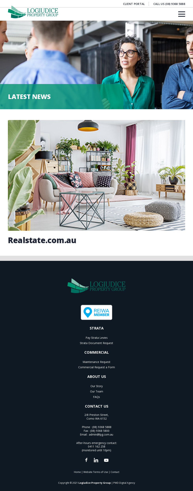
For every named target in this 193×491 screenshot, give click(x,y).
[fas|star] (86, 460)
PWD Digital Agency (124, 483)
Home (77, 472)
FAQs (96, 397)
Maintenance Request (96, 362)
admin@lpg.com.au (101, 434)
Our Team (96, 391)
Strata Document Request (96, 343)
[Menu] (182, 14)
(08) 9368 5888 (101, 427)
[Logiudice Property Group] (33, 12)
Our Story (96, 386)
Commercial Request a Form (96, 367)
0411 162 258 (96, 446)
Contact (115, 472)
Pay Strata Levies (97, 338)
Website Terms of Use (95, 472)
